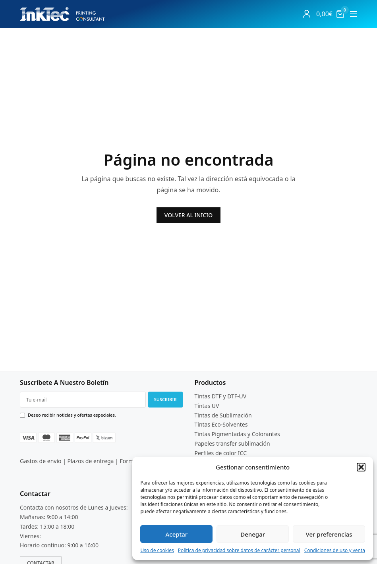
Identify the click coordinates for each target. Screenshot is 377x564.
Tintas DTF (208, 396)
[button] (361, 467)
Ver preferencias (329, 534)
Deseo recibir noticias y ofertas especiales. (72, 415)
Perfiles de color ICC (221, 453)
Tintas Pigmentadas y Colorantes (237, 434)
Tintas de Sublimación (223, 415)
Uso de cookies (157, 550)
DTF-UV (236, 396)
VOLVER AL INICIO (188, 215)
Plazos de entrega (91, 461)
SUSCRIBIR (165, 399)
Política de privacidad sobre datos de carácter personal (239, 550)
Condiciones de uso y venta (334, 550)
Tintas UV (207, 405)
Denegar (252, 534)
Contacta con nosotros (49, 507)
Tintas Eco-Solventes (221, 425)
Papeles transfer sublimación (232, 443)
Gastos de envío (41, 461)
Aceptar (176, 534)
